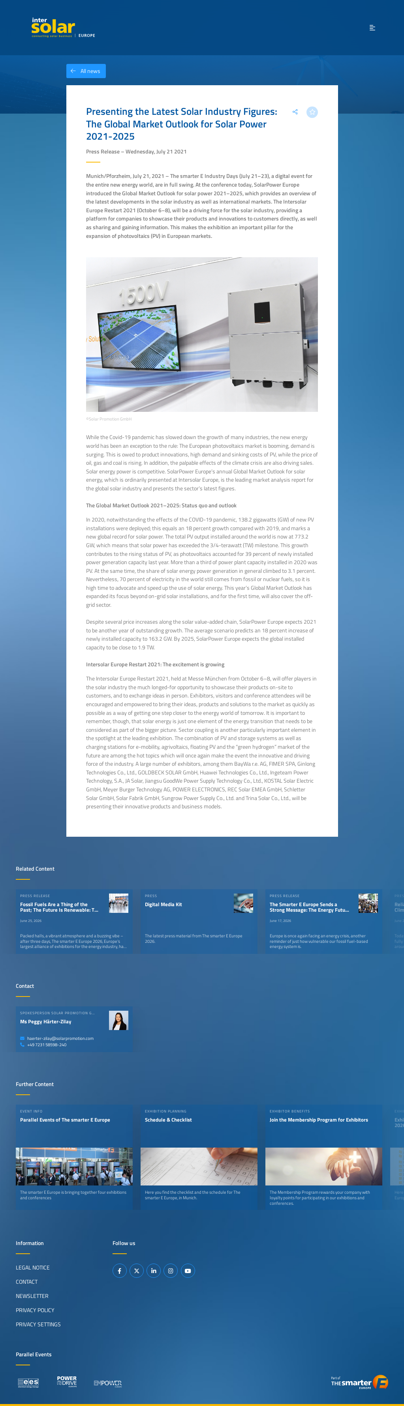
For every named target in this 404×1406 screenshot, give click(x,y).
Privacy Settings (38, 1324)
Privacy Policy (35, 1309)
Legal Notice (33, 1267)
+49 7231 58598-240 (43, 1044)
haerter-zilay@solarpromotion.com (57, 1038)
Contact (27, 1281)
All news (83, 71)
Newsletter (32, 1295)
